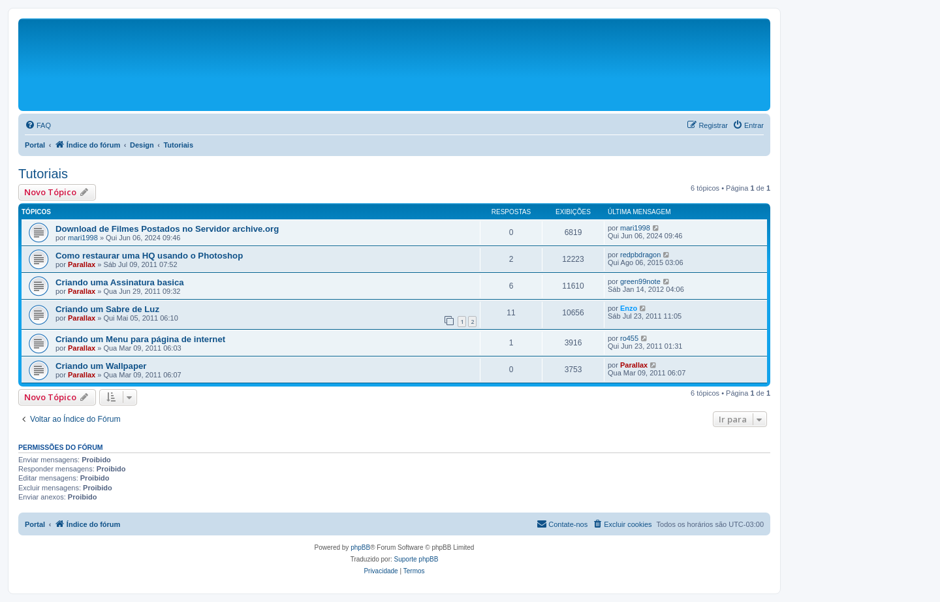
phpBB (360, 547)
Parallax (81, 264)
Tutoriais (43, 173)
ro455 (629, 338)
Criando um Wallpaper (100, 366)
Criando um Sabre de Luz (107, 309)
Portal (35, 145)
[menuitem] (38, 125)
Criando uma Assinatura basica (119, 282)
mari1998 (83, 238)
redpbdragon (640, 255)
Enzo (628, 308)
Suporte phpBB (416, 559)
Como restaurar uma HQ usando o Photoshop (149, 256)
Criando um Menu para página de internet (140, 339)
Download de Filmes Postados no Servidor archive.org (167, 229)
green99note (640, 281)
